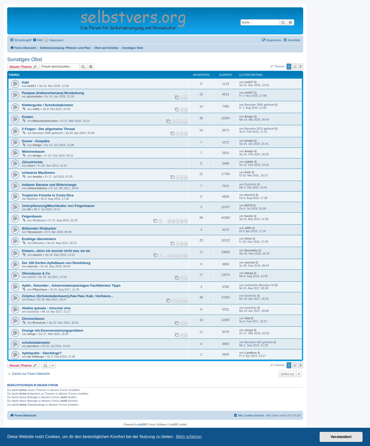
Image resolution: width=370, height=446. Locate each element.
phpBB (142, 424)
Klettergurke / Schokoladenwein (47, 105)
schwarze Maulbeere (38, 173)
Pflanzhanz (40, 289)
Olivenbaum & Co (36, 273)
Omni (248, 238)
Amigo (249, 116)
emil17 (31, 85)
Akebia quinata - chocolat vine (46, 308)
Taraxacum (34, 231)
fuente (249, 215)
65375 (249, 205)
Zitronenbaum (33, 319)
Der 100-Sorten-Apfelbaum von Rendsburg (56, 263)
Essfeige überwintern (39, 239)
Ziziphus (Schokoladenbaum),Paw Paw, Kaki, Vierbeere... (67, 296)
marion (37, 254)
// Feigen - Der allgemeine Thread (48, 129)
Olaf (247, 318)
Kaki (25, 82)
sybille (249, 161)
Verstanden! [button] (341, 437)
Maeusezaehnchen (45, 120)
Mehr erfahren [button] (189, 436)
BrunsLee (39, 322)
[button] (300, 66)
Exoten (27, 117)
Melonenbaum (33, 151)
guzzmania (34, 96)
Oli (29, 209)
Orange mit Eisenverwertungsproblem (52, 330)
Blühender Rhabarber (39, 228)
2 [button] (295, 66)
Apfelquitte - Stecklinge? (42, 353)
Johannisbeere (37, 188)
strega (249, 273)
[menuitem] (38, 40)
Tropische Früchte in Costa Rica (48, 195)
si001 (36, 109)
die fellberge (35, 356)
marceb (32, 266)
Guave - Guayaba (36, 141)
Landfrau (251, 352)
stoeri (31, 165)
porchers (33, 346)
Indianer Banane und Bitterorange (49, 185)
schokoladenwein (36, 342)
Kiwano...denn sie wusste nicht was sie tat (56, 251)
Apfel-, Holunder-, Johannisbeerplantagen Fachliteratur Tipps (71, 285)
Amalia (37, 176)
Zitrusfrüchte (32, 162)
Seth (248, 172)
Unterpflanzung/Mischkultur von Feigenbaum (58, 206)
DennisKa (251, 250)
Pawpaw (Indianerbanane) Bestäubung (53, 93)
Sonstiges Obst (24, 59)
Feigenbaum (32, 216)
